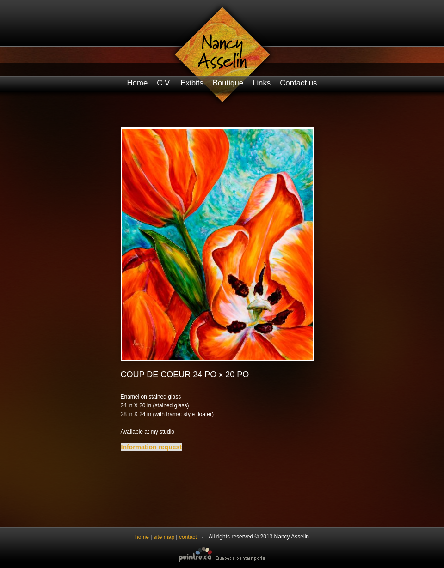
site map (164, 537)
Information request (151, 447)
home (142, 537)
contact (188, 537)
